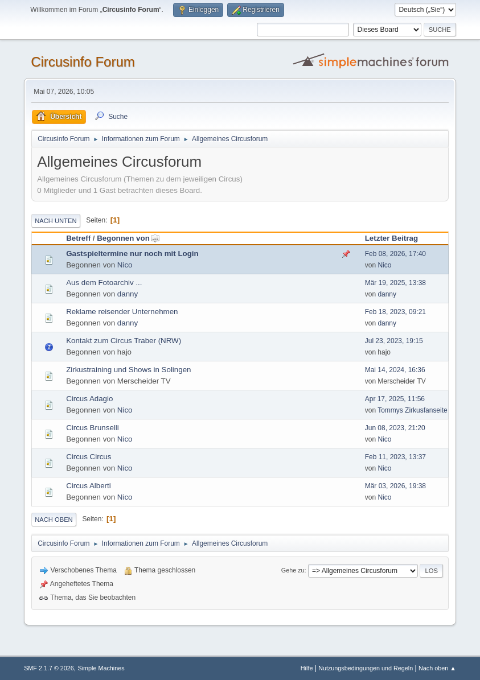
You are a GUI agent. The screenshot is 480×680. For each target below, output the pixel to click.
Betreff (78, 238)
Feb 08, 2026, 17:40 (395, 254)
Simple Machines (100, 668)
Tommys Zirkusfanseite (413, 410)
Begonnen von (128, 238)
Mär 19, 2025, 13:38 (395, 283)
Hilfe (307, 668)
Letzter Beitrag (391, 238)
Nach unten (55, 220)
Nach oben (54, 519)
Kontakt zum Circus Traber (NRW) (123, 340)
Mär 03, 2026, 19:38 (395, 486)
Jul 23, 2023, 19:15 (394, 341)
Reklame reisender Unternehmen (122, 311)
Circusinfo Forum (83, 61)
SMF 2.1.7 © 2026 (49, 668)
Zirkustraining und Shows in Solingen (128, 369)
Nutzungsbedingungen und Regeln (365, 668)
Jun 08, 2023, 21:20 (395, 428)
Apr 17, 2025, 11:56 (395, 399)
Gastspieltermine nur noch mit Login (132, 253)
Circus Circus (88, 456)
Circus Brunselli (92, 427)
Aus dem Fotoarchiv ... (104, 282)
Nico (125, 265)
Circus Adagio (89, 398)
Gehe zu (293, 570)
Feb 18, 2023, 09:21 (395, 312)
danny (127, 294)
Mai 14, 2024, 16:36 (395, 370)
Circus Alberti (88, 485)
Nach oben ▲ (437, 668)
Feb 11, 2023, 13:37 (395, 457)
